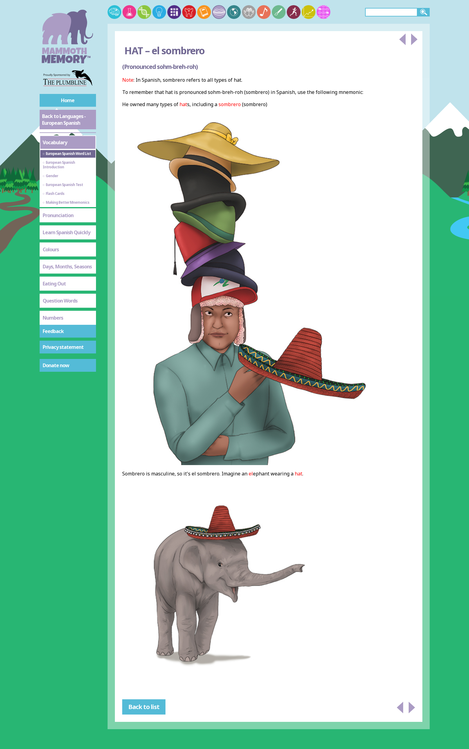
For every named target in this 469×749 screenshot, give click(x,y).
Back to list (143, 707)
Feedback (53, 331)
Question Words (60, 300)
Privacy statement (63, 347)
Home (67, 100)
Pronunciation (58, 215)
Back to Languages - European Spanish (64, 119)
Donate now (56, 365)
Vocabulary (55, 142)
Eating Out (54, 283)
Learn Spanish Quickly (66, 232)
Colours (51, 249)
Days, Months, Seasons (67, 266)
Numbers (53, 317)
